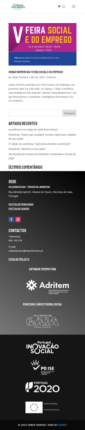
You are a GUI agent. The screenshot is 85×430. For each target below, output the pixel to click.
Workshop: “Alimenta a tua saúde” (27, 148)
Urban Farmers (20, 77)
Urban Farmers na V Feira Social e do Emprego (36, 72)
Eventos (51, 77)
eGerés (62, 425)
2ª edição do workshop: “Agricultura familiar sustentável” (39, 143)
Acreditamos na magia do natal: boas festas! (33, 129)
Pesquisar (69, 113)
